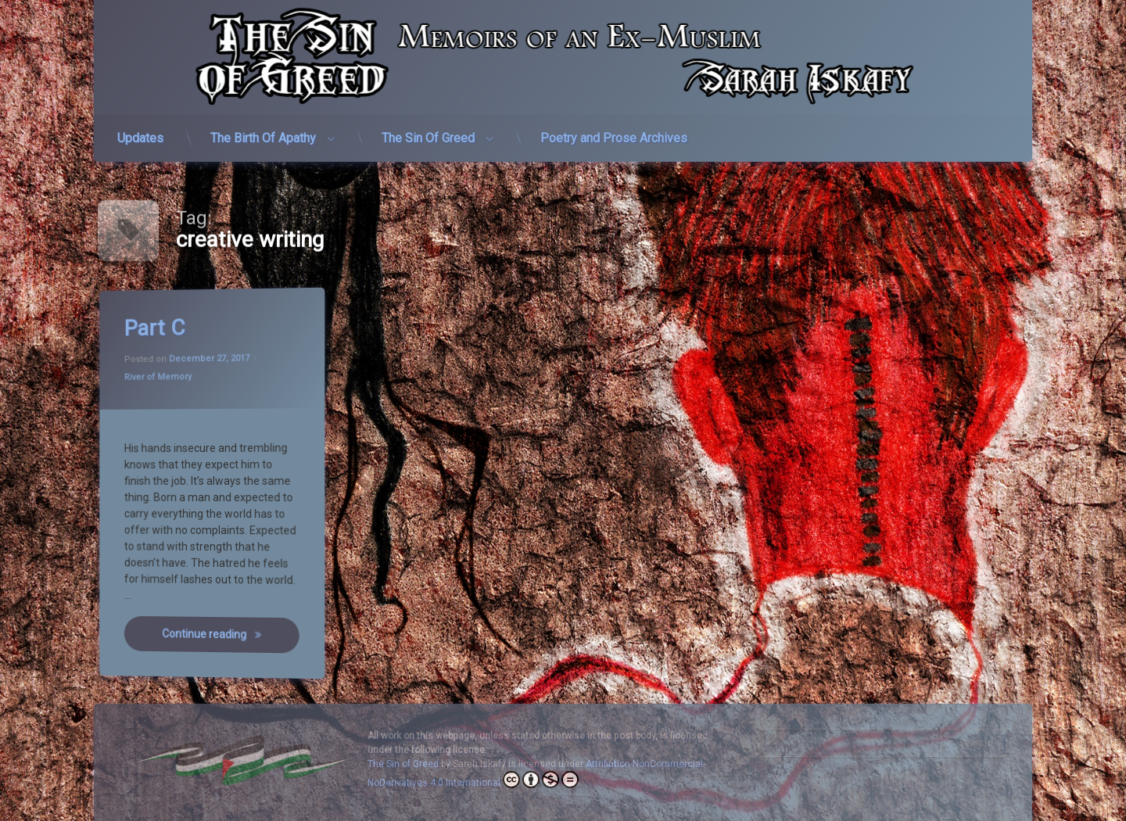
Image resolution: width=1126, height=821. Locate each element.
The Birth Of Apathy (263, 131)
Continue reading (220, 633)
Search (974, 742)
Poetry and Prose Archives (613, 131)
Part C (155, 328)
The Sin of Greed (403, 763)
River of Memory (158, 377)
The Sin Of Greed (428, 131)
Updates (140, 131)
